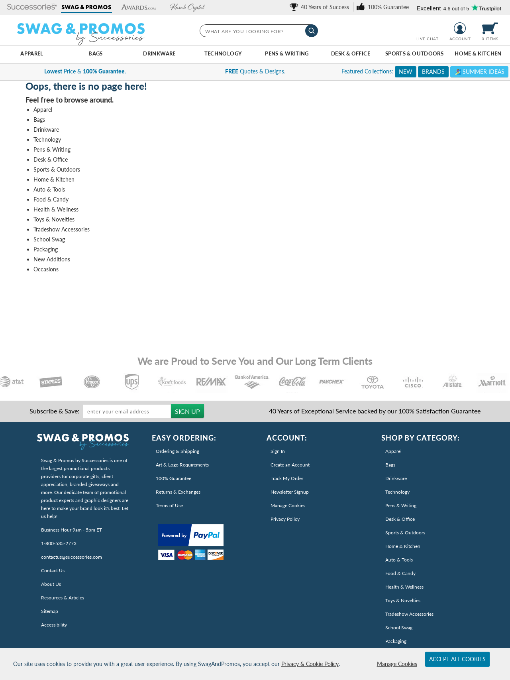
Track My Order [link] (287, 478)
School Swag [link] (398, 628)
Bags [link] (390, 465)
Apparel (31, 53)
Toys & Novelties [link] (402, 600)
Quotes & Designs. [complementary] (255, 71)
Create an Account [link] (290, 465)
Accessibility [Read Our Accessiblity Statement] (54, 625)
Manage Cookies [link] (288, 505)
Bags (95, 53)
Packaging (45, 249)
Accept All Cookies (457, 659)
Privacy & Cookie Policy (310, 663)
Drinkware (159, 53)
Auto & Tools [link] (399, 560)
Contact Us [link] (53, 570)
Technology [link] (397, 492)
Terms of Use (169, 505)
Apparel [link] (393, 451)
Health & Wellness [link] (404, 587)
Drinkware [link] (396, 478)
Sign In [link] (278, 451)
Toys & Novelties (54, 219)
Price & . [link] (85, 71)
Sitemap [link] (49, 611)
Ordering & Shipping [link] (177, 451)
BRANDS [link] (433, 71)
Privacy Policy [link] (285, 519)
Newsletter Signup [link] (290, 492)
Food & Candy (51, 199)
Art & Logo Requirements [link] (182, 465)
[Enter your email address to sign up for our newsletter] (127, 411)
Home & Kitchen (478, 53)
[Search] (311, 30)
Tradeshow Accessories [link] (409, 614)
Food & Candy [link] (400, 573)
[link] (320, 7)
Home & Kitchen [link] (402, 546)
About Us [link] (51, 584)
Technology (223, 53)
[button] (32, 7)
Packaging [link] (395, 641)
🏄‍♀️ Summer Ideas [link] (479, 71)
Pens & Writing (286, 53)
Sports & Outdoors (414, 53)
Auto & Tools (49, 189)
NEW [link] (405, 71)
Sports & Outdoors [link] (405, 533)
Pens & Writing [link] (400, 505)
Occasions (46, 269)
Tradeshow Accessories (61, 229)
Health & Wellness (55, 209)
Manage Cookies (397, 663)
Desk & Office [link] (400, 519)
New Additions (51, 259)
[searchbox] (258, 30)
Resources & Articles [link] (62, 598)
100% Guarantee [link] (173, 478)
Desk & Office (350, 53)
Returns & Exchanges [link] (178, 492)
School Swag (49, 239)
